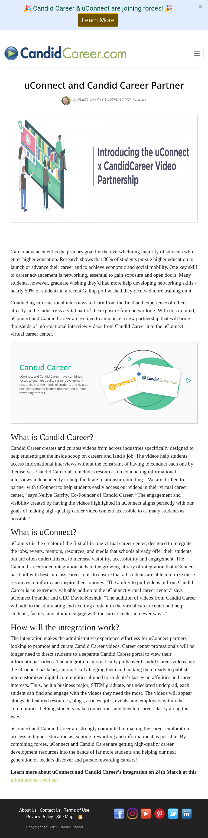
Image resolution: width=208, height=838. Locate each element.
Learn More (98, 20)
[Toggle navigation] (197, 53)
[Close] (200, 6)
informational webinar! (34, 780)
